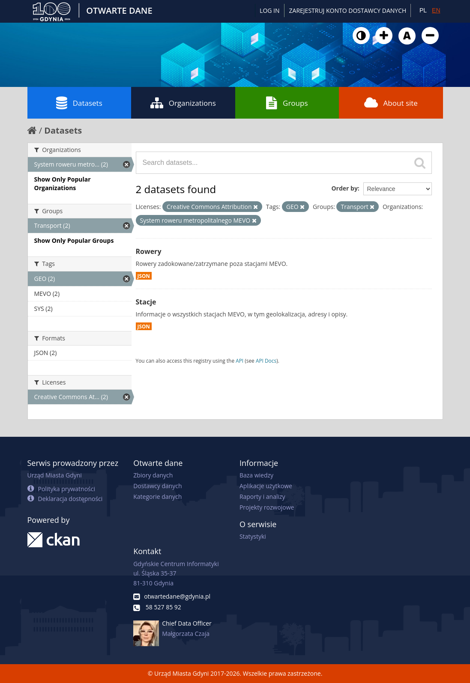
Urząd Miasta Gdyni (54, 475)
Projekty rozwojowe (266, 507)
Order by (344, 188)
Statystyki (252, 536)
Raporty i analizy (262, 496)
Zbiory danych (153, 475)
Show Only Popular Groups (74, 240)
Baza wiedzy (256, 475)
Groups (287, 102)
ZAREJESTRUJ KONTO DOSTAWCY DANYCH (348, 10)
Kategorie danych (157, 496)
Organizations (183, 102)
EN (436, 10)
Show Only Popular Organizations (62, 183)
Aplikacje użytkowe (265, 486)
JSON (144, 275)
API (239, 360)
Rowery (149, 251)
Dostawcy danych (157, 486)
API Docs (266, 360)
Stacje (146, 302)
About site (391, 102)
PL (423, 10)
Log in (269, 10)
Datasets (79, 102)
